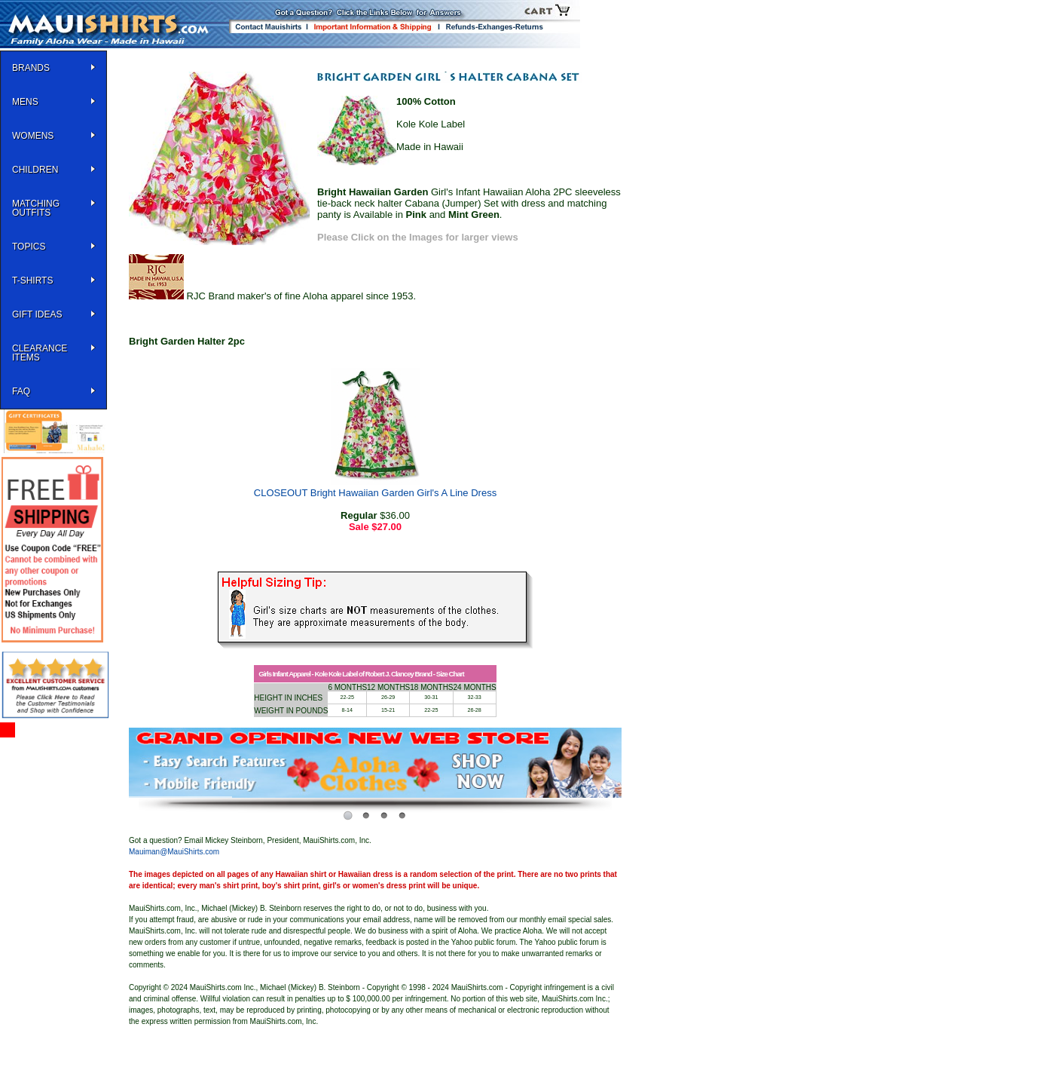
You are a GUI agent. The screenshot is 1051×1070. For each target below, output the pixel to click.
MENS (25, 102)
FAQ (21, 391)
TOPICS (28, 246)
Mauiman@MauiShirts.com (174, 852)
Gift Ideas (37, 314)
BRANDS (31, 68)
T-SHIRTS (32, 280)
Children (35, 169)
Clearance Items (39, 353)
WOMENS (32, 135)
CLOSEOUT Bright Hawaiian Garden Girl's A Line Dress (375, 492)
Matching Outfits (36, 208)
